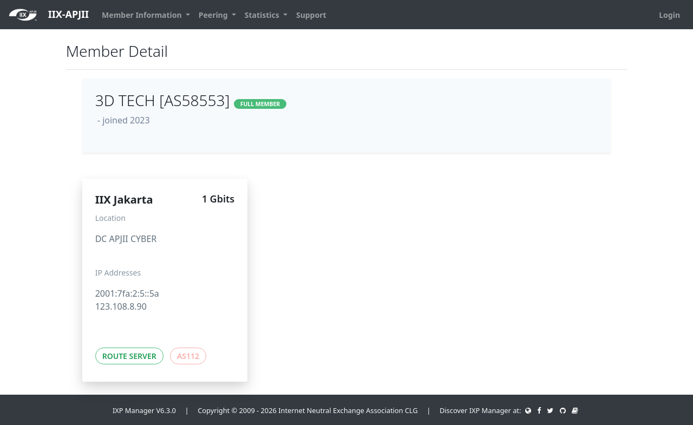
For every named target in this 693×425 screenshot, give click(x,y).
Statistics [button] (263, 15)
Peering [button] (214, 15)
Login (669, 15)
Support (311, 15)
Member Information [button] (143, 15)
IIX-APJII (49, 15)
